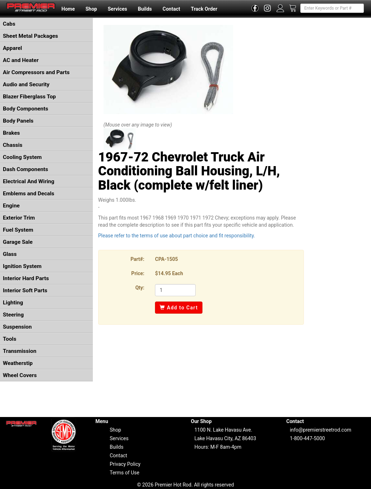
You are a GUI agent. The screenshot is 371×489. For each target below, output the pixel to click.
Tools (9, 339)
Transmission (19, 351)
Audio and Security (26, 84)
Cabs (9, 24)
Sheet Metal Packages (30, 36)
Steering (13, 315)
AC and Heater (21, 60)
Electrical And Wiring (28, 181)
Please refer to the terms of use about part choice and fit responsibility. (176, 235)
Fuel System (18, 230)
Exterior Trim (19, 218)
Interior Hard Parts (26, 278)
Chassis (12, 145)
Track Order (204, 9)
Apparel (12, 48)
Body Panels (18, 121)
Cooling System (22, 157)
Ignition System (22, 266)
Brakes (11, 133)
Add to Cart (179, 307)
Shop (91, 9)
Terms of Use (124, 472)
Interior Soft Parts (25, 290)
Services (117, 9)
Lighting (13, 302)
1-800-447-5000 (307, 438)
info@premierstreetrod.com (320, 430)
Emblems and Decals (28, 193)
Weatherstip (17, 363)
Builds (145, 9)
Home (68, 9)
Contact (171, 9)
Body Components (25, 108)
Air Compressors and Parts (36, 72)
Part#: (137, 259)
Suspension (17, 327)
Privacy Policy (125, 464)
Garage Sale (17, 242)
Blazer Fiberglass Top (29, 96)
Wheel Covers (20, 375)
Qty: (139, 287)
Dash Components (25, 169)
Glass (10, 254)
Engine (11, 205)
